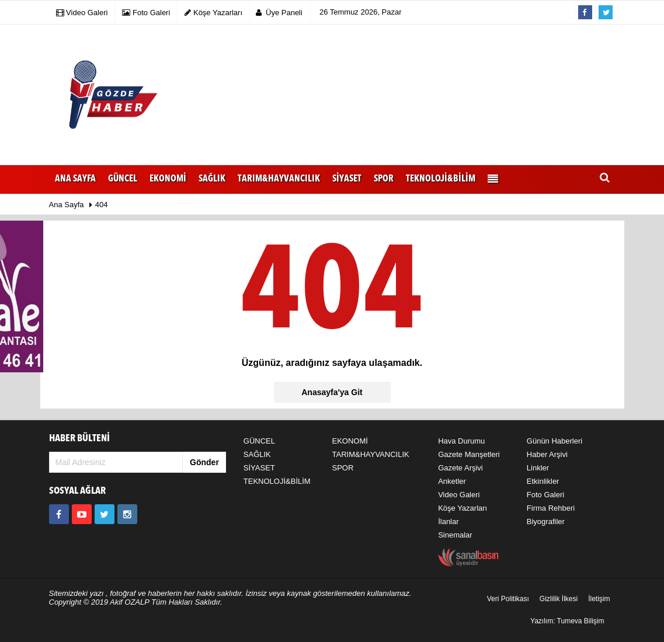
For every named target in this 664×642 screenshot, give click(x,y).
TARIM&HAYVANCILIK (370, 454)
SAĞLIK (257, 454)
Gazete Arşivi (460, 467)
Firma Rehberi (551, 508)
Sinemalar (455, 535)
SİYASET (259, 467)
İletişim (599, 599)
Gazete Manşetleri (469, 454)
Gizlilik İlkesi (559, 599)
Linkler (538, 467)
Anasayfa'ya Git (332, 392)
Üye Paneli (279, 12)
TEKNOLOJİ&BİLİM (277, 481)
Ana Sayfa (75, 179)
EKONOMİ (349, 441)
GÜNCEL (259, 441)
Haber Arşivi (547, 454)
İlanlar (448, 521)
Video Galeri (458, 494)
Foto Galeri (545, 494)
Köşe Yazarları (462, 508)
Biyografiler (546, 521)
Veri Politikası (508, 599)
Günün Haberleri (554, 441)
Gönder (204, 462)
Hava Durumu (461, 441)
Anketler (452, 481)
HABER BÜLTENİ (79, 439)
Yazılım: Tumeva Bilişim (567, 621)
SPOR (342, 467)
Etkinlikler (543, 481)
